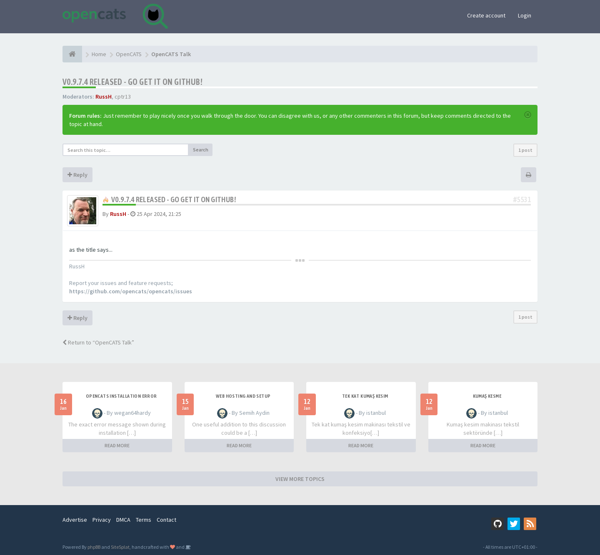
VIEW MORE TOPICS (300, 479)
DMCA (123, 519)
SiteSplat (120, 547)
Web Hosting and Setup (243, 396)
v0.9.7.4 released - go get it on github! (132, 82)
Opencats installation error (121, 396)
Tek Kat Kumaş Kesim (365, 396)
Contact (166, 519)
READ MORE (117, 445)
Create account (486, 15)
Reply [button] (78, 174)
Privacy (101, 519)
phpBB (94, 547)
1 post (525, 150)
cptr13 (123, 96)
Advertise (74, 519)
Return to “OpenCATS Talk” (98, 342)
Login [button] (524, 15)
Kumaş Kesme (487, 396)
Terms (143, 519)
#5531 (522, 199)
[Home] (72, 54)
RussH (103, 96)
